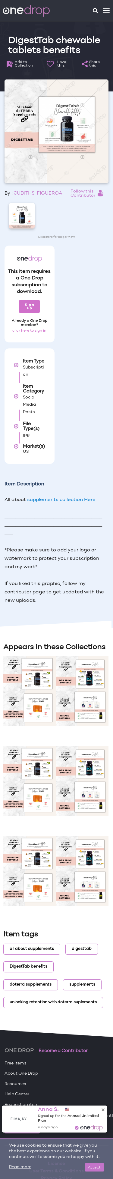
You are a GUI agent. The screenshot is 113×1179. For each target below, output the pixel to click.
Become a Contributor (63, 1051)
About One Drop (21, 1074)
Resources (15, 1084)
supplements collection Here (61, 499)
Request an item (22, 1105)
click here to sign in (29, 331)
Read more (20, 1167)
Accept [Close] (94, 1167)
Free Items (16, 1063)
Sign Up (29, 306)
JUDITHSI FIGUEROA (38, 193)
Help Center (17, 1094)
